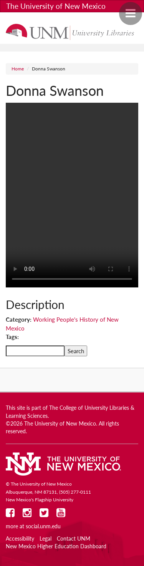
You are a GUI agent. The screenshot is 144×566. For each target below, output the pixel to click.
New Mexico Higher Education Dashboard (56, 546)
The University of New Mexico (56, 6)
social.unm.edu (43, 526)
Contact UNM (73, 539)
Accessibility (20, 539)
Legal (45, 539)
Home (18, 69)
